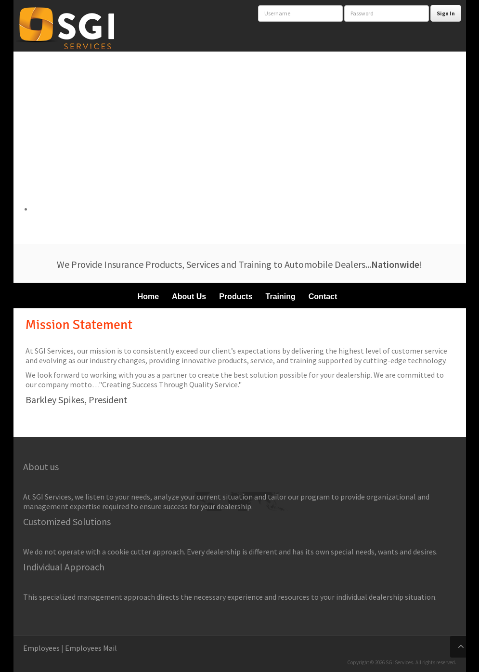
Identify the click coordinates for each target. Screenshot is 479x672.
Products (235, 296)
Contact (323, 296)
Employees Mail (91, 648)
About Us (189, 296)
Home (148, 296)
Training (281, 296)
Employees (41, 648)
